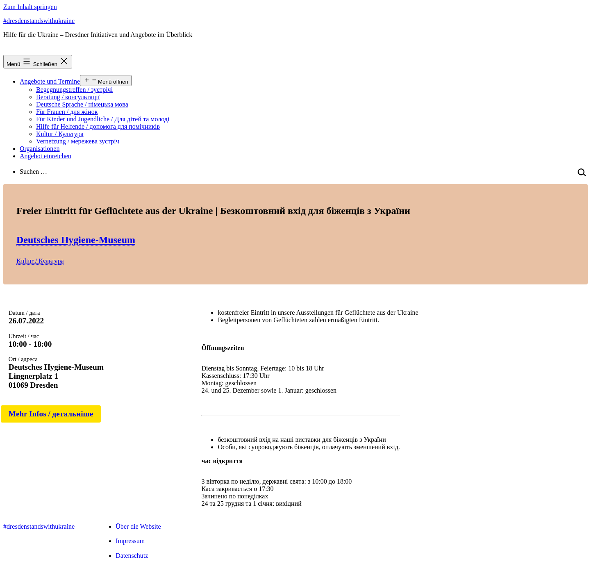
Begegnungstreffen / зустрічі (74, 89)
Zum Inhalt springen (30, 6)
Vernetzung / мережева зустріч (77, 141)
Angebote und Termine (50, 81)
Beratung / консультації (68, 96)
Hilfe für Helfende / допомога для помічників (98, 126)
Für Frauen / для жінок (67, 111)
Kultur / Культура (60, 133)
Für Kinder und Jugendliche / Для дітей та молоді (102, 119)
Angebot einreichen (45, 155)
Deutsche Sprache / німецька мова (82, 104)
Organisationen (39, 148)
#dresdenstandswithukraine (39, 20)
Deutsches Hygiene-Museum (75, 239)
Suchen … (33, 171)
